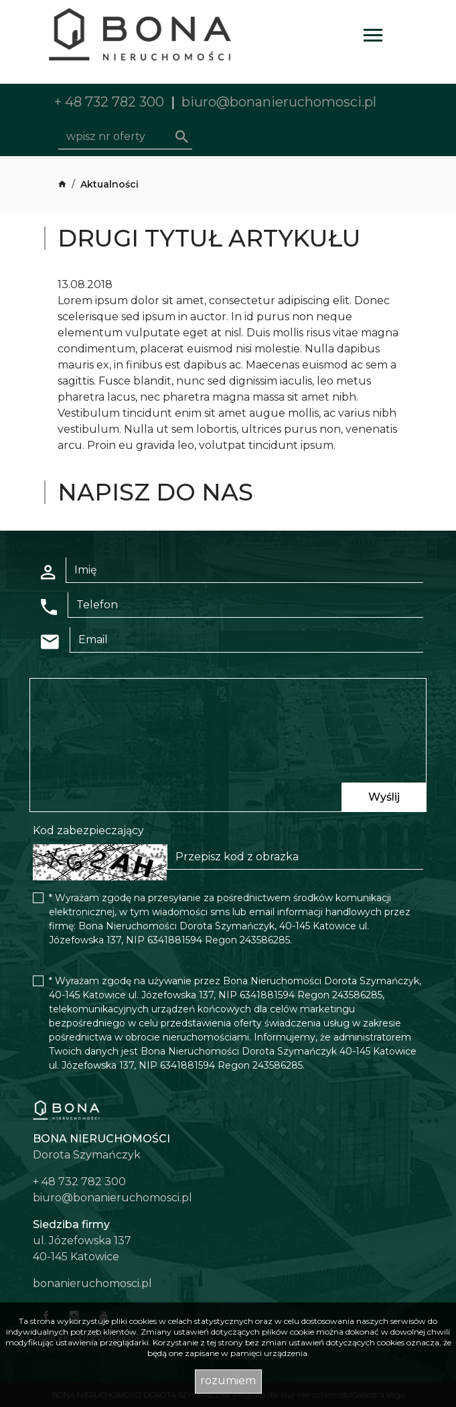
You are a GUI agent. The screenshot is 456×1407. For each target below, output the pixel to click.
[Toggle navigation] (373, 37)
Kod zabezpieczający (88, 830)
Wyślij (384, 797)
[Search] (125, 136)
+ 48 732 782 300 (109, 102)
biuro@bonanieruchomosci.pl (278, 102)
